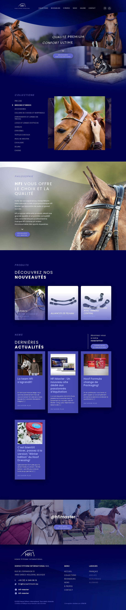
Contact (92, 8)
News (75, 8)
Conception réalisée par (75, 603)
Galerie (83, 8)
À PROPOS (66, 8)
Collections (43, 8)
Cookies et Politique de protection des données (30, 603)
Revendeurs (55, 8)
